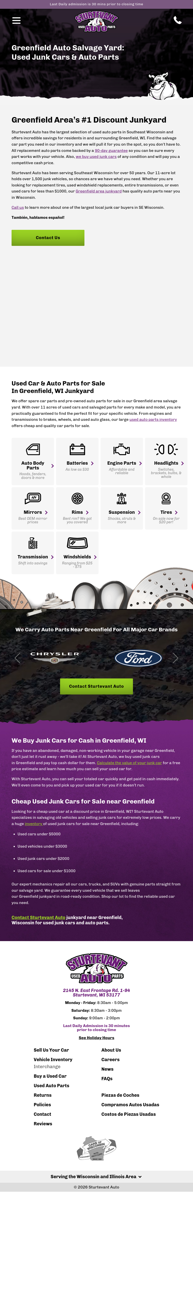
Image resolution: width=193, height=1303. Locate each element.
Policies (42, 1105)
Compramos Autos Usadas (130, 1105)
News (107, 1070)
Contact (42, 1115)
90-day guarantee (111, 150)
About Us (111, 1051)
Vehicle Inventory (53, 1060)
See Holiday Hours (96, 1039)
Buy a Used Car (50, 1077)
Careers (110, 1060)
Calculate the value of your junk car (129, 763)
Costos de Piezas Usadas (128, 1115)
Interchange (47, 1067)
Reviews (43, 1124)
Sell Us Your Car (51, 1051)
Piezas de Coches (120, 1096)
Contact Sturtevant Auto (96, 687)
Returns (43, 1096)
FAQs (106, 1079)
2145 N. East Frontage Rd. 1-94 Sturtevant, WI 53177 (96, 994)
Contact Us (48, 237)
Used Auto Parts (51, 1086)
